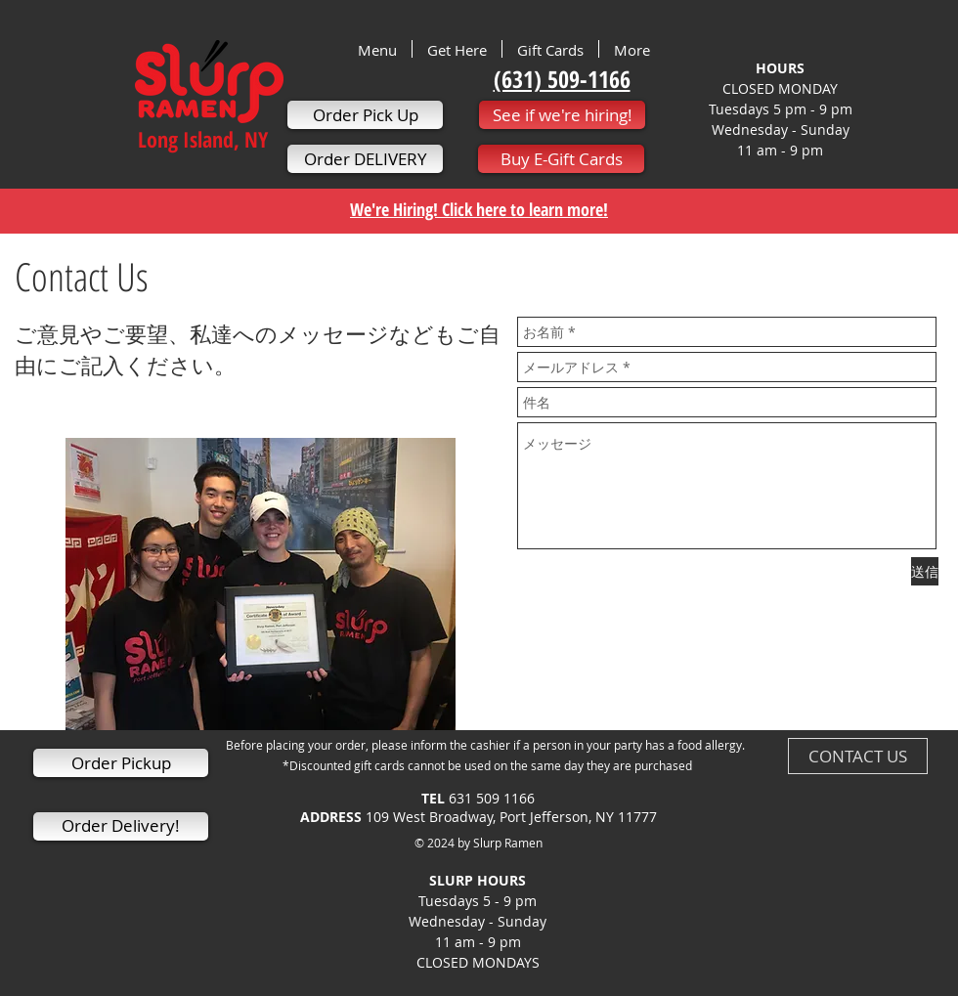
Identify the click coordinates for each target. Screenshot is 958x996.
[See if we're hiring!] (562, 115)
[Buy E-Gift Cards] (561, 159)
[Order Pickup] (120, 763)
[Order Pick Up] (365, 115)
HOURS (780, 68)
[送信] (924, 571)
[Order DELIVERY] (365, 159)
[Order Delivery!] (120, 826)
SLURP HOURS (477, 890)
